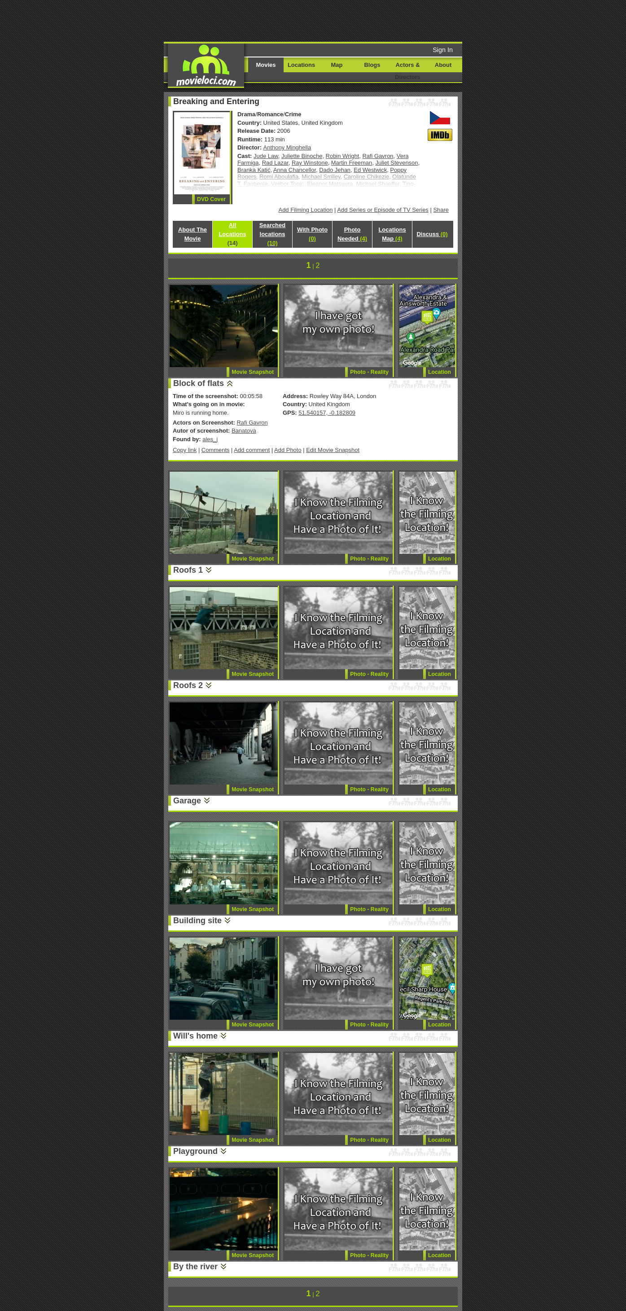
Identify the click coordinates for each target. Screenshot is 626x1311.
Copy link (185, 450)
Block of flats (198, 383)
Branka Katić (253, 170)
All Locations (232, 234)
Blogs (372, 64)
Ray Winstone (310, 162)
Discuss (431, 234)
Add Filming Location (306, 209)
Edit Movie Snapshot (332, 450)
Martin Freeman (351, 162)
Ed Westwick (370, 170)
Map (337, 64)
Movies (266, 64)
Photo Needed (352, 234)
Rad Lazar (275, 162)
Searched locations (272, 234)
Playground (195, 1151)
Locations (301, 64)
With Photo (312, 234)
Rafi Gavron (377, 156)
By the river (195, 1266)
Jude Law (266, 156)
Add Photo (288, 450)
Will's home (195, 1035)
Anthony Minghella (287, 147)
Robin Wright (342, 156)
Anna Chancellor (294, 170)
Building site (197, 920)
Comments (215, 450)
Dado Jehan (334, 170)
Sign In (443, 49)
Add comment (252, 450)
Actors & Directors (407, 70)
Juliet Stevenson (396, 162)
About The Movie (192, 234)
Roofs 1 (188, 570)
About (443, 64)
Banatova (244, 430)
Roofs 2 (188, 685)
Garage (187, 800)
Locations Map (392, 234)
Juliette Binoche (301, 156)
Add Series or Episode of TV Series (383, 209)
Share (441, 209)
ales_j (210, 439)
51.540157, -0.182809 (326, 412)
